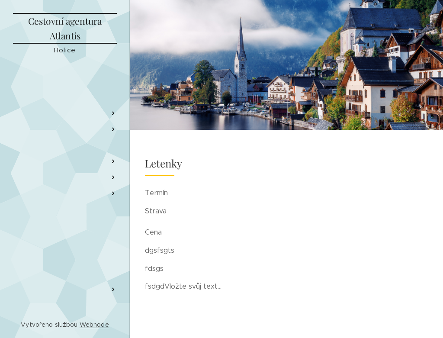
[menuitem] (65, 88)
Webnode (94, 324)
